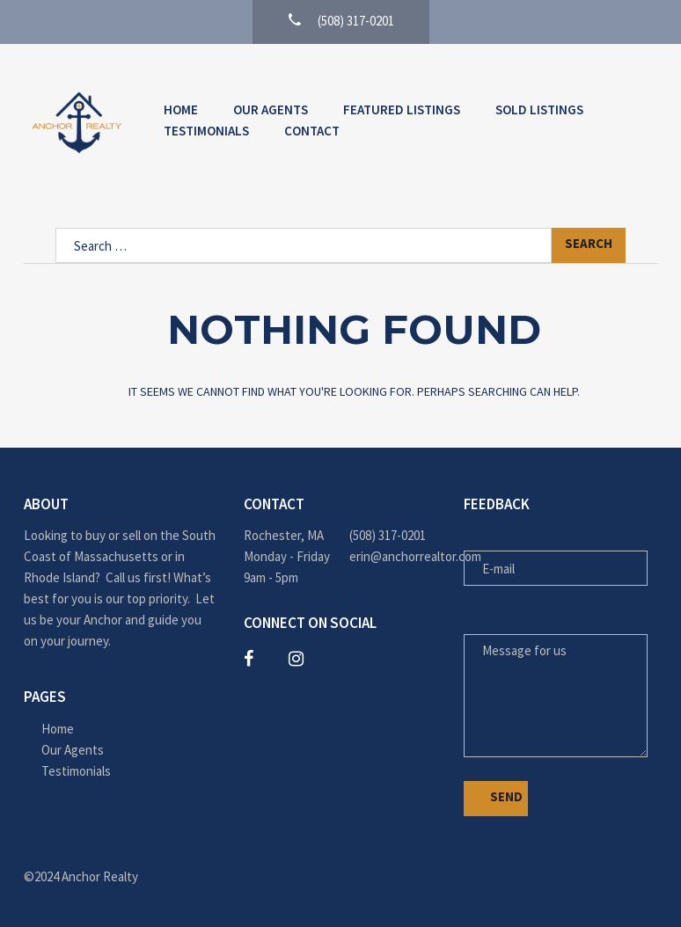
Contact (312, 130)
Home (181, 109)
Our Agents (270, 109)
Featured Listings (401, 109)
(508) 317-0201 (387, 535)
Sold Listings (539, 109)
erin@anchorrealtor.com (393, 556)
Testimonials (206, 130)
